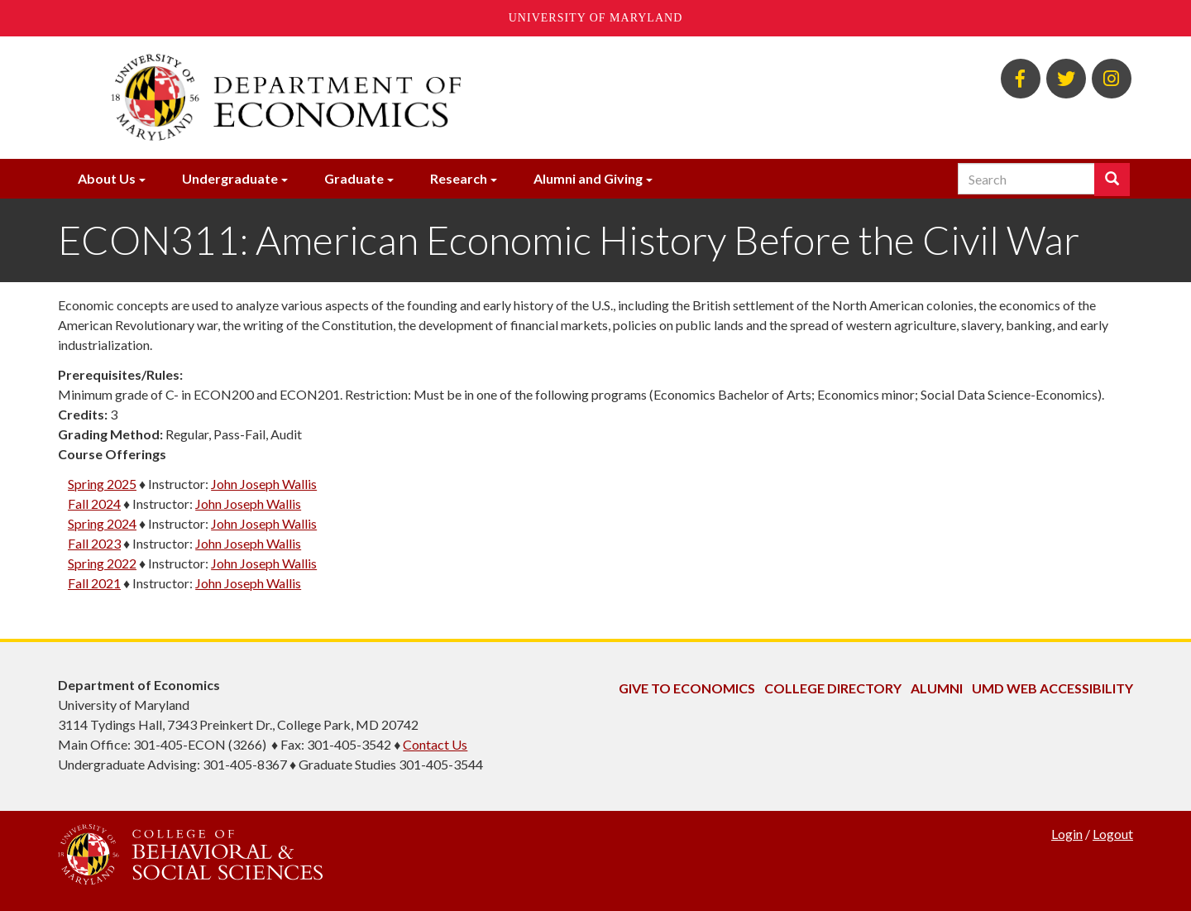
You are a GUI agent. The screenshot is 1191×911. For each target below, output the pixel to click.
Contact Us (435, 744)
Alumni (937, 688)
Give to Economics (687, 688)
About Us (107, 178)
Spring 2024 (102, 523)
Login (1067, 833)
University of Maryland (596, 18)
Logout (1113, 833)
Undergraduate (230, 178)
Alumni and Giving (588, 178)
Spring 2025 (102, 483)
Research (458, 178)
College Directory (833, 688)
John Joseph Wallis (264, 483)
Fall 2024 (94, 503)
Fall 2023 (94, 543)
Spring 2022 (102, 563)
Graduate (354, 178)
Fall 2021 (94, 583)
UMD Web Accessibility (1052, 688)
